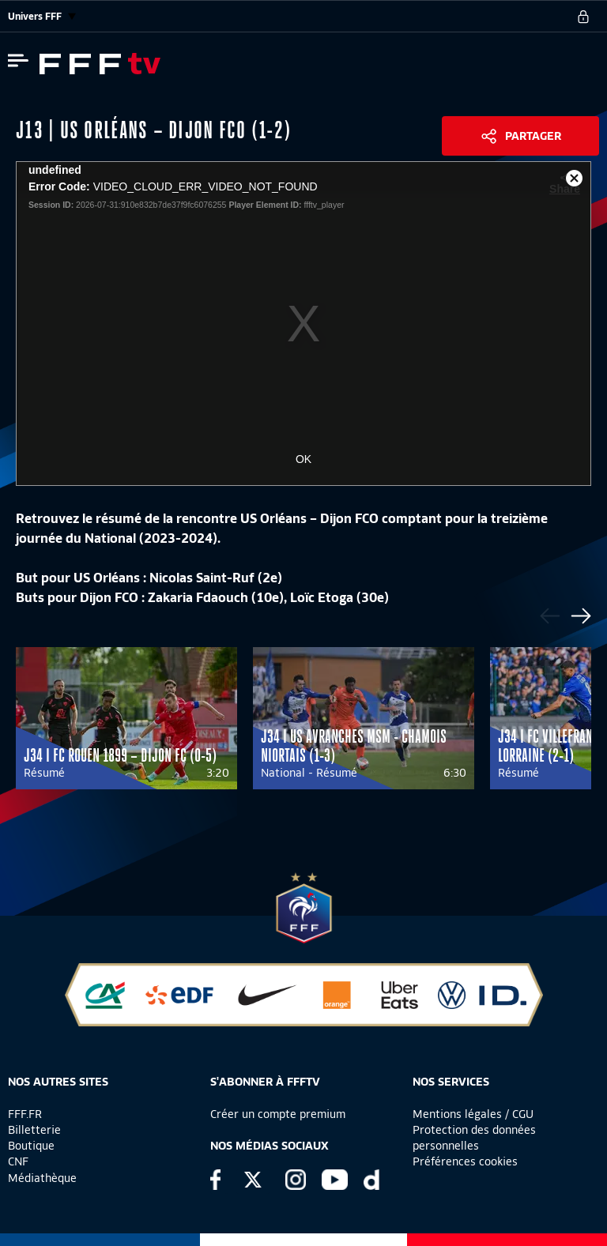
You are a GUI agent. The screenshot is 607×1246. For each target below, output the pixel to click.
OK (303, 459)
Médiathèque (42, 1178)
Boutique (31, 1145)
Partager (533, 136)
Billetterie (34, 1130)
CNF (18, 1161)
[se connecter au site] (583, 16)
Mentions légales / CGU (473, 1114)
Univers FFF (42, 16)
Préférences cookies (465, 1161)
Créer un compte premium (277, 1114)
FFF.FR (25, 1114)
